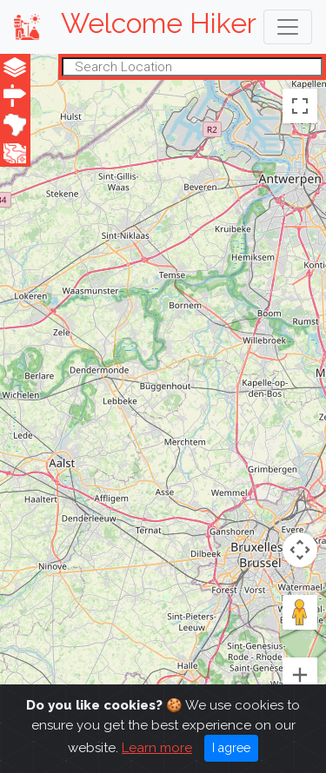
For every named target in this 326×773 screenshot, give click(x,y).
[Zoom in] (300, 674)
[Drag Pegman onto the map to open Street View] (300, 612)
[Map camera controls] (300, 549)
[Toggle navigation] (287, 27)
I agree (231, 748)
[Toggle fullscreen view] (300, 105)
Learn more (157, 748)
